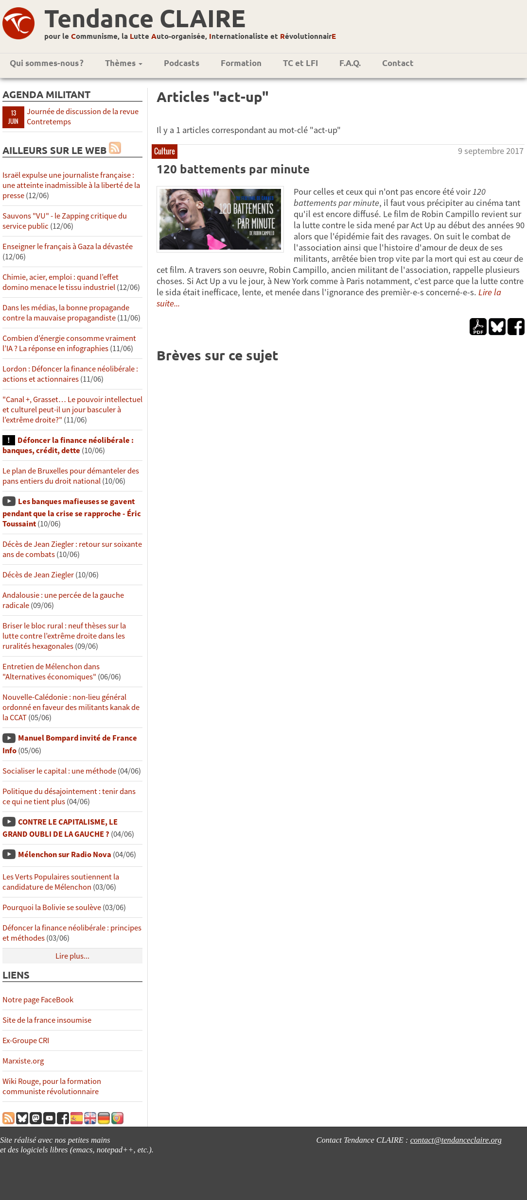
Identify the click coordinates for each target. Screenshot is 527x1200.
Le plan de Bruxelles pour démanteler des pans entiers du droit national (70, 476)
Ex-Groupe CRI (25, 1040)
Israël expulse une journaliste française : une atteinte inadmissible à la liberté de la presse (71, 185)
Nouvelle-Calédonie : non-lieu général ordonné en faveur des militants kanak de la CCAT (71, 707)
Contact (398, 63)
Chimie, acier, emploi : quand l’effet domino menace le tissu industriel (60, 282)
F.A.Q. (350, 63)
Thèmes (123, 63)
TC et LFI (300, 63)
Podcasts (181, 63)
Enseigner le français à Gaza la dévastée (67, 246)
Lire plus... (72, 956)
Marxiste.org (23, 1061)
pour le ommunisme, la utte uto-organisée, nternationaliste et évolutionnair (190, 36)
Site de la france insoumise (46, 1020)
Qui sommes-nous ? (47, 63)
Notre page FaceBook (37, 1000)
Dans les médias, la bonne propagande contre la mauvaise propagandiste (65, 313)
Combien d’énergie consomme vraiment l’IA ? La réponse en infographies (69, 343)
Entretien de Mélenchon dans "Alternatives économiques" (51, 671)
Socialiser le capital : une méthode (60, 771)
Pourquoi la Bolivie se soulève (51, 907)
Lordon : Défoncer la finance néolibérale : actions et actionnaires (70, 374)
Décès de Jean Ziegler (38, 575)
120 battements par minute (233, 168)
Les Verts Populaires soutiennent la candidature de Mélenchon (60, 882)
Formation (241, 63)
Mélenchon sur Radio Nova (64, 854)
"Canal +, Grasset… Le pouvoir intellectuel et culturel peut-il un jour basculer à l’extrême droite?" (72, 409)
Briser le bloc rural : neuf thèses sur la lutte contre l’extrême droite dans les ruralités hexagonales (64, 636)
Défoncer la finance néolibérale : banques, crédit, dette (68, 445)
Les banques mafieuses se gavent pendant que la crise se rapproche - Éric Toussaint (71, 512)
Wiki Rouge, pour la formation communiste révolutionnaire (51, 1086)
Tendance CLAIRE (145, 17)
